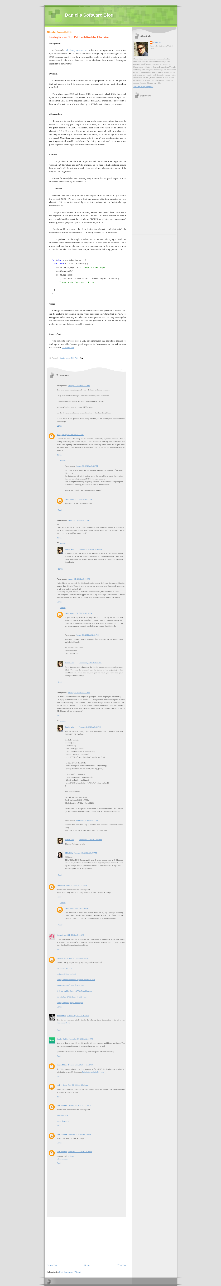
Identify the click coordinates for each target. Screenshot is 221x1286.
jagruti (60, 935)
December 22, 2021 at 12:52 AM (80, 1065)
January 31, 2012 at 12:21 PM (87, 635)
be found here (68, 347)
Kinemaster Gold (63, 1023)
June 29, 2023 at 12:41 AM (78, 1085)
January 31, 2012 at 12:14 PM (81, 613)
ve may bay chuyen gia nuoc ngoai (70, 1002)
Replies (62, 460)
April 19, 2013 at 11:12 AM (76, 885)
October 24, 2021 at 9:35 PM (78, 1016)
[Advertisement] (73, 1238)
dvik (59, 435)
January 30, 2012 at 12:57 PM (81, 499)
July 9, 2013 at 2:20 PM (79, 908)
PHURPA (69, 853)
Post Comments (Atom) (70, 1272)
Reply (59, 426)
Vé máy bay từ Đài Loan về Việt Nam (72, 997)
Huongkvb (61, 958)
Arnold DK (61, 1016)
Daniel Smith (62, 1039)
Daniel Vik (69, 549)
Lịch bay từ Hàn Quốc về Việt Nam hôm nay (74, 991)
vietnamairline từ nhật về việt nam (70, 985)
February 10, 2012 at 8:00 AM (85, 853)
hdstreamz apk (62, 1159)
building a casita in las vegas (93, 1072)
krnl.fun (71, 1156)
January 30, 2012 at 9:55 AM (87, 466)
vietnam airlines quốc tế (66, 974)
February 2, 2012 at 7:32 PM (90, 727)
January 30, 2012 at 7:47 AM (79, 386)
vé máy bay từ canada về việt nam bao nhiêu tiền (76, 980)
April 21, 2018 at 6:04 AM (74, 935)
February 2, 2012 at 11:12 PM (87, 820)
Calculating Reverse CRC (76, 50)
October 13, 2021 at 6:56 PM (77, 958)
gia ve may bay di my (65, 968)
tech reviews (62, 1085)
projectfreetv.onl (63, 1121)
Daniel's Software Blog (89, 15)
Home (87, 1265)
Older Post (121, 1265)
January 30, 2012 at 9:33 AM (72, 435)
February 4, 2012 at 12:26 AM (90, 839)
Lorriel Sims (62, 1065)
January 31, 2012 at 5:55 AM (79, 579)
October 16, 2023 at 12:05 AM (79, 1105)
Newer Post (52, 1265)
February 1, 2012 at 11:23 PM (90, 663)
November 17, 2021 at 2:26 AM (81, 1039)
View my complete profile (143, 87)
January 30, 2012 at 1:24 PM (78, 520)
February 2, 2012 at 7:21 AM (79, 692)
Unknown (61, 885)
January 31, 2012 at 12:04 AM (90, 549)
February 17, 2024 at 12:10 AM (80, 1151)
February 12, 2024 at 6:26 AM (79, 1134)
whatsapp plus (62, 1115)
